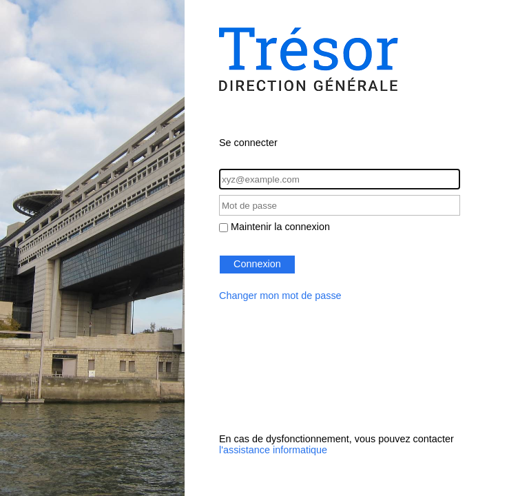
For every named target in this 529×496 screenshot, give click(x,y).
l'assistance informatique (273, 449)
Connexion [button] (257, 263)
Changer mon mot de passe (280, 295)
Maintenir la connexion (280, 226)
